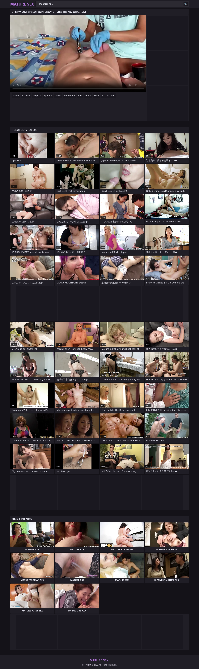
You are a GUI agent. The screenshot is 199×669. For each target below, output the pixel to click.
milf (80, 95)
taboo (58, 95)
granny (48, 95)
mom (88, 95)
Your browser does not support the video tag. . (78, 53)
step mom (69, 95)
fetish (16, 95)
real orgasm (108, 95)
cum (96, 95)
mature (26, 95)
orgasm (37, 95)
